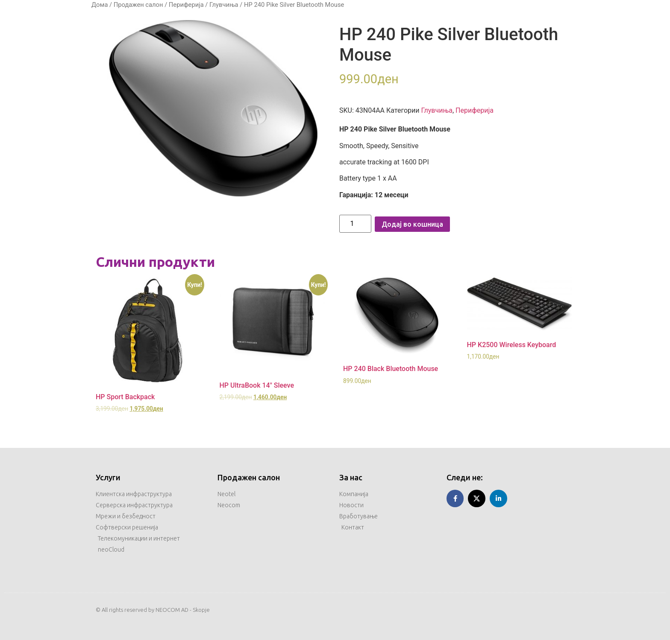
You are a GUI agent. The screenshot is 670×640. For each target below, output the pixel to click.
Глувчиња (223, 5)
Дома (99, 5)
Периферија (186, 5)
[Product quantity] (355, 224)
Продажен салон (138, 5)
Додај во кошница (412, 224)
